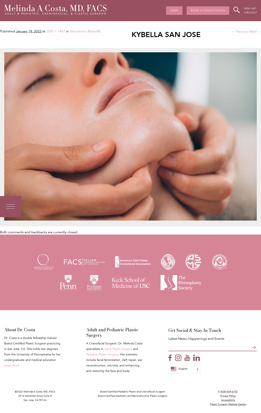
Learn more (11, 365)
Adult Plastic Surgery (118, 349)
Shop (174, 10)
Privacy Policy (228, 396)
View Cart (250, 9)
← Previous (240, 31)
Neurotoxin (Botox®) (85, 31)
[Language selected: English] (184, 369)
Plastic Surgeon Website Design (228, 404)
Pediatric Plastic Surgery (102, 354)
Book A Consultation (208, 10)
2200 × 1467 (55, 31)
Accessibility (228, 400)
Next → (255, 31)
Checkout (250, 13)
